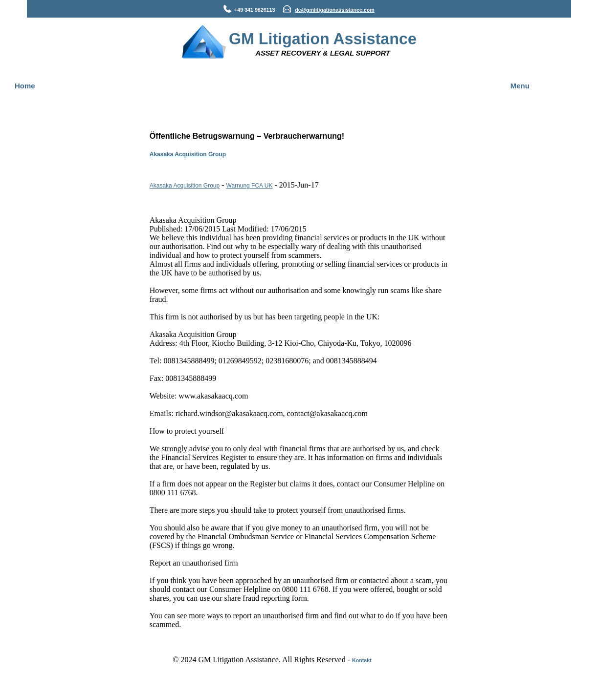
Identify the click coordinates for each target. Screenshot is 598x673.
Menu (520, 86)
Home (25, 86)
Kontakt (362, 660)
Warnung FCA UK (249, 185)
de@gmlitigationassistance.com (335, 10)
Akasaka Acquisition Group (188, 154)
